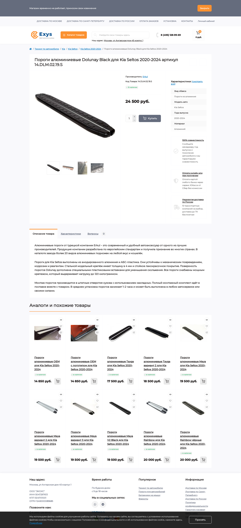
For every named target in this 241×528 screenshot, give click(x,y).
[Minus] (134, 120)
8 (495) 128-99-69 (171, 35)
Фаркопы (143, 499)
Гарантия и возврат (195, 509)
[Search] (95, 35)
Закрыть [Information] (204, 8)
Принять (200, 519)
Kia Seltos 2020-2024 (90, 49)
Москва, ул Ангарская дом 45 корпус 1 (123, 40)
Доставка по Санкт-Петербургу (85, 21)
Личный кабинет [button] (206, 21)
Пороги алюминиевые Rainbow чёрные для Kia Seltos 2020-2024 (193, 440)
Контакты (187, 21)
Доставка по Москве (49, 21)
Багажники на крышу (149, 495)
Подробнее (35, 523)
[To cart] (57, 381)
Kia (63, 49)
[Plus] (134, 116)
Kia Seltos (72, 49)
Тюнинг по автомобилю (47, 49)
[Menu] (74, 35)
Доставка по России (121, 21)
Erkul (145, 76)
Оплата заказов (148, 21)
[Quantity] (129, 118)
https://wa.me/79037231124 (95, 504)
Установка (169, 21)
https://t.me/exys (103, 504)
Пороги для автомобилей (152, 491)
